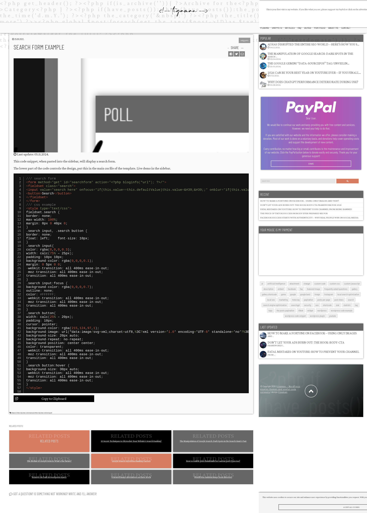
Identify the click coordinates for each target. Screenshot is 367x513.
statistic (347, 305)
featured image (313, 288)
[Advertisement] (289, 254)
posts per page (323, 299)
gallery (354, 288)
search (351, 299)
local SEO (271, 299)
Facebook (292, 288)
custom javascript (352, 283)
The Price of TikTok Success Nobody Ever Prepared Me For (294, 213)
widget (310, 310)
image (317, 294)
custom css (335, 283)
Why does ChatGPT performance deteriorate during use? (313, 82)
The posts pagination (285, 310)
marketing (283, 299)
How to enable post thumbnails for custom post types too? (213, 503)
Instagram (328, 294)
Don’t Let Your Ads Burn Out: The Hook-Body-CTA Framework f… (306, 344)
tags (270, 310)
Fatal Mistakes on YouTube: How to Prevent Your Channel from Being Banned (306, 209)
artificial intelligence (276, 283)
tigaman (282, 392)
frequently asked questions (335, 288)
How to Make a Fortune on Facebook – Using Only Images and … (312, 334)
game (283, 294)
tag (356, 305)
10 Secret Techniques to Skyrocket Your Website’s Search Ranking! (131, 483)
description (268, 288)
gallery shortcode (269, 294)
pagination (308, 299)
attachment (294, 283)
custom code (319, 283)
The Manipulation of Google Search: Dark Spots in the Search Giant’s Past (213, 483)
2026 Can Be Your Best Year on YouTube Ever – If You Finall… (314, 72)
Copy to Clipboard (54, 441)
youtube (332, 315)
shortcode (327, 305)
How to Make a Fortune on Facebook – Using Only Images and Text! (299, 201)
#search (14, 455)
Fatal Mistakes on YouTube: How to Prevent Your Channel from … (313, 353)
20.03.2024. (304, 65)
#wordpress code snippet (43, 455)
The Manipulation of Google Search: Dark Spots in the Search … (310, 55)
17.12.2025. (310, 75)
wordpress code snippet (295, 315)
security (307, 305)
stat (337, 305)
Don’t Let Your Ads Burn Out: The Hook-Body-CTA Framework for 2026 (300, 205)
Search (347, 181)
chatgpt (307, 283)
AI (262, 283)
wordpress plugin (317, 315)
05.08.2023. (309, 84)
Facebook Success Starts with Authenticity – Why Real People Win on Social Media (309, 217)
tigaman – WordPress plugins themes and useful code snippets (280, 389)
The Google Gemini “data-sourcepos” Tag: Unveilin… (308, 63)
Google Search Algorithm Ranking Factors (131, 503)
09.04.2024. (306, 56)
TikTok (301, 310)
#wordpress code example (26, 455)
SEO (317, 305)
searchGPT (295, 305)
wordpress (322, 310)
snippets (244, 40)
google (293, 294)
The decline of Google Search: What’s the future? (49, 503)
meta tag (296, 299)
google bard (305, 294)
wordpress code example (341, 310)
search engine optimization (275, 305)
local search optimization (348, 294)
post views (339, 299)
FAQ (301, 288)
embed (281, 288)
